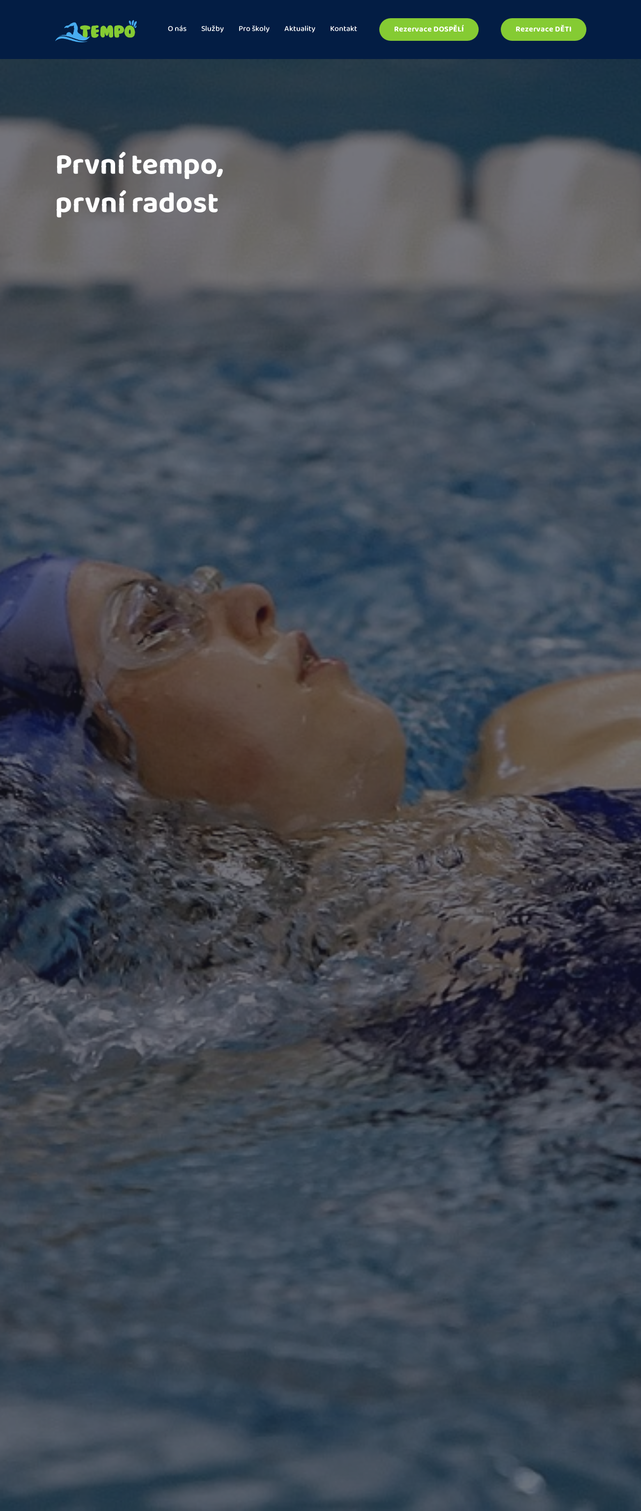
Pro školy (254, 29)
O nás (177, 29)
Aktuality (299, 29)
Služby (212, 29)
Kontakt (343, 29)
